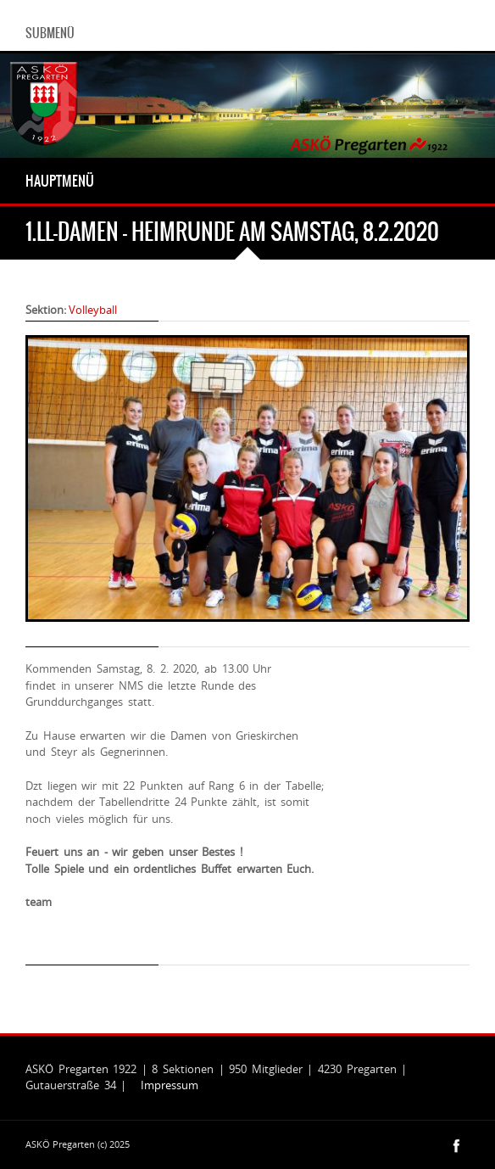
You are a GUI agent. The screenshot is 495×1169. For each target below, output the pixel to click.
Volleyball (93, 309)
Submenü (50, 33)
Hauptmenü (59, 181)
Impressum (169, 1085)
